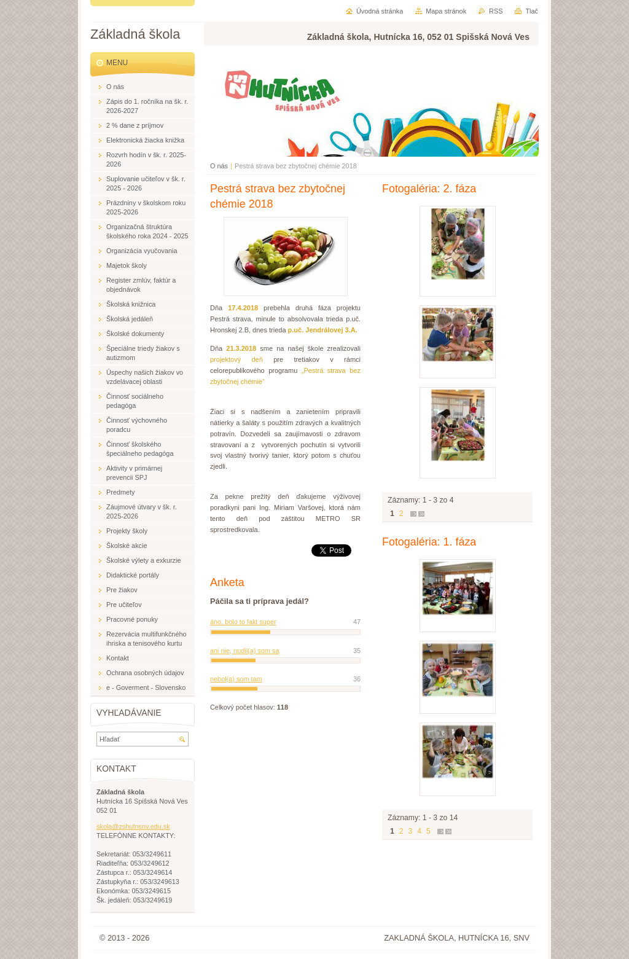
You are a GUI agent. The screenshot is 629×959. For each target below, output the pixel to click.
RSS (495, 11)
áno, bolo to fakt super (243, 621)
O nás (219, 166)
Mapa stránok (446, 11)
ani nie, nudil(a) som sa (244, 650)
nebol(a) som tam (236, 679)
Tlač (531, 11)
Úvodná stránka (379, 11)
